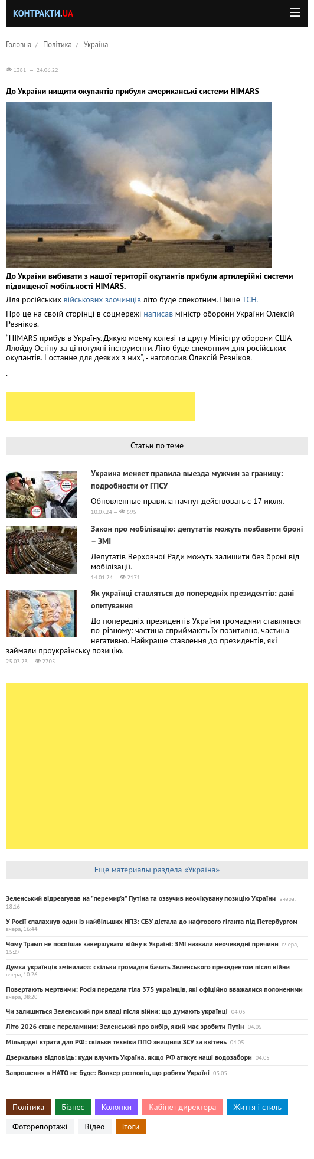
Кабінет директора (182, 1107)
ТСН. (251, 299)
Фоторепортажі (40, 1126)
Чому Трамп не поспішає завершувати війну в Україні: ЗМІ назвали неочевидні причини (142, 943)
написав (159, 313)
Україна (96, 44)
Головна (18, 44)
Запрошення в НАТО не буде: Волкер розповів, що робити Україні (108, 1072)
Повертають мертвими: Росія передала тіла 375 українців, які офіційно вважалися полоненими (154, 989)
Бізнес (72, 1107)
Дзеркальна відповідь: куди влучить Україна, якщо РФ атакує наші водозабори (129, 1057)
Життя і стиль (258, 1107)
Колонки (117, 1107)
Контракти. (43, 13)
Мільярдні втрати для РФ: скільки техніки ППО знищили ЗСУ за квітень (116, 1041)
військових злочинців (102, 299)
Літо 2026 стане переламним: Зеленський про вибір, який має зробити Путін (125, 1026)
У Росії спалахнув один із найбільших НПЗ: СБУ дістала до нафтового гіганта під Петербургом (151, 921)
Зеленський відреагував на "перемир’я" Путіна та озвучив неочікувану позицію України (141, 898)
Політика (57, 44)
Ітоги (131, 1126)
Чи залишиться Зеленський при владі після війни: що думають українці (117, 1011)
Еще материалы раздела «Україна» (157, 869)
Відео (95, 1126)
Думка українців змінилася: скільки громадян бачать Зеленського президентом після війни (148, 966)
